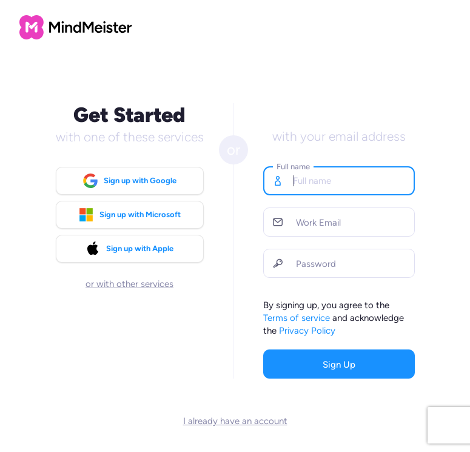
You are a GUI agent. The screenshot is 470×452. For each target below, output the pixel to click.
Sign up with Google (129, 181)
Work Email (318, 222)
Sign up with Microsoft (130, 214)
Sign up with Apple (129, 248)
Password (316, 263)
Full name (293, 166)
